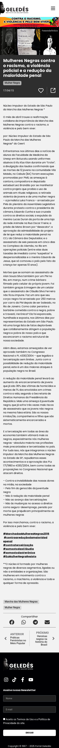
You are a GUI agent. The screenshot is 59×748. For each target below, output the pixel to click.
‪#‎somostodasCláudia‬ (18, 549)
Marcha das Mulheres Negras (21, 601)
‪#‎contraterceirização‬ (18, 545)
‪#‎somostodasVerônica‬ (19, 552)
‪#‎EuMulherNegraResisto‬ (19, 556)
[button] (12, 622)
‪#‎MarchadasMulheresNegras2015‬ (26, 534)
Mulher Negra (12, 82)
